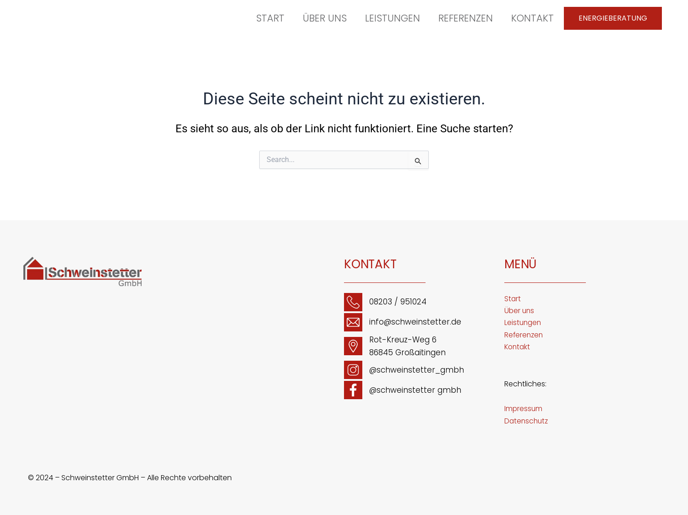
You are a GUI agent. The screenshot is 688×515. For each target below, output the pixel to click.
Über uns (325, 18)
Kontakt (532, 18)
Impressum (523, 408)
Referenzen (465, 18)
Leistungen (392, 18)
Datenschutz (527, 421)
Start (270, 18)
